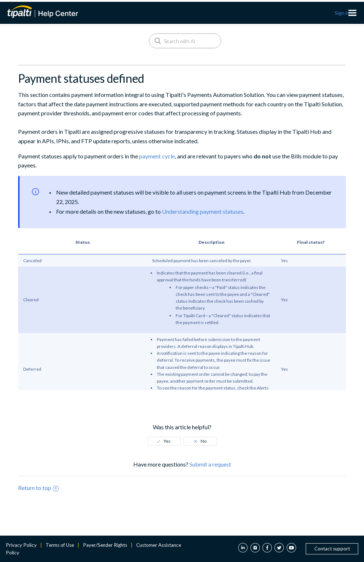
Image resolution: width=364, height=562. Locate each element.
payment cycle (157, 156)
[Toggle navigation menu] (352, 13)
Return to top (38, 487)
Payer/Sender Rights (105, 545)
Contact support (332, 549)
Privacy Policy (21, 545)
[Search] (185, 41)
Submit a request (210, 464)
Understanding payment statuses (202, 211)
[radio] (164, 441)
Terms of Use (60, 545)
